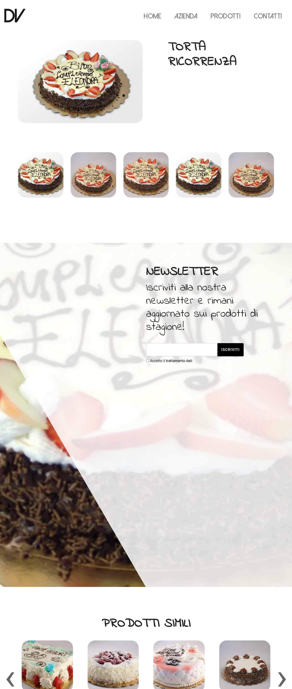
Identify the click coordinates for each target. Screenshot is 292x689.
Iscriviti (230, 349)
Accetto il (169, 361)
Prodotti (225, 16)
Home (152, 16)
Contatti (268, 16)
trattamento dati (179, 361)
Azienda (185, 16)
